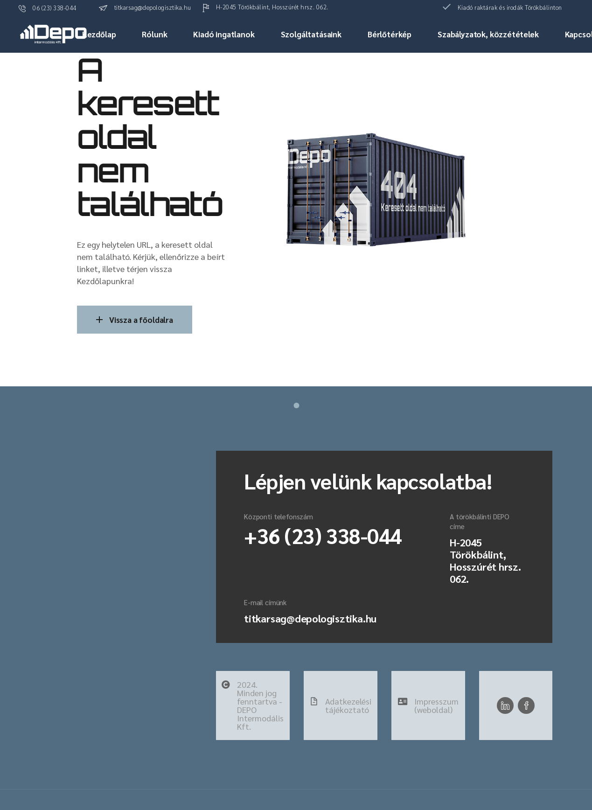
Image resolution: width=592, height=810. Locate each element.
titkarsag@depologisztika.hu (310, 618)
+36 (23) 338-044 (323, 535)
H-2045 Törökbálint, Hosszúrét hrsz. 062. (485, 560)
